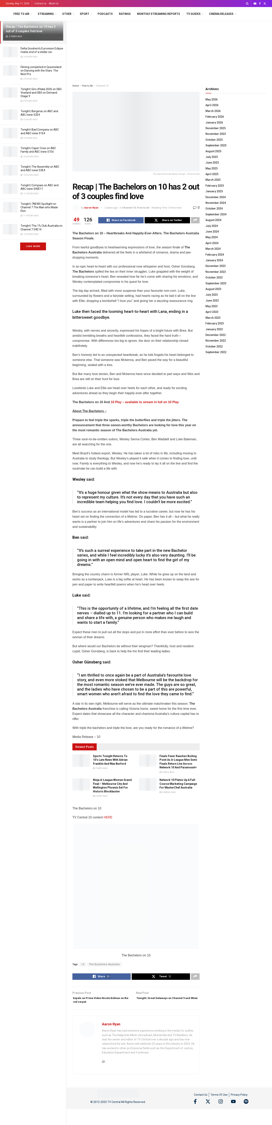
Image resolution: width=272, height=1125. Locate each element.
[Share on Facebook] (121, 221)
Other (66, 13)
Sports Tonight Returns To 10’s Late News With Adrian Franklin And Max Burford (110, 760)
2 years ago (111, 207)
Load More (33, 246)
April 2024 (211, 243)
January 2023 (214, 329)
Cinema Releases (221, 13)
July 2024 (211, 225)
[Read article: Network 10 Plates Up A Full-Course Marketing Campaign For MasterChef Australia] (148, 785)
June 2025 (212, 162)
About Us (54, 3)
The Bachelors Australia (104, 965)
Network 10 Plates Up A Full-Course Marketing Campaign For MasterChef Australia (178, 784)
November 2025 (215, 133)
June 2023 (212, 300)
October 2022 (214, 346)
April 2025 (211, 174)
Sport (84, 13)
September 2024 (215, 214)
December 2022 (215, 335)
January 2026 (214, 122)
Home (75, 85)
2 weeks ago (167, 793)
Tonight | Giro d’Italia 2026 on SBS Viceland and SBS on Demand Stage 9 (41, 93)
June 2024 (212, 231)
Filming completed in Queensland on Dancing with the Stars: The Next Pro (41, 70)
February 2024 (214, 254)
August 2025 (213, 151)
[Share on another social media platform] (195, 221)
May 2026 (211, 99)
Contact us (40, 3)
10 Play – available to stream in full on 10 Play (145, 402)
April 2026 (211, 105)
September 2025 (215, 145)
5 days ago (100, 796)
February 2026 (214, 116)
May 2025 (211, 168)
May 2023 (211, 306)
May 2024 (211, 237)
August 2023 (213, 289)
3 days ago (100, 769)
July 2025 (211, 156)
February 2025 (214, 185)
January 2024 (214, 260)
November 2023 (215, 271)
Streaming (46, 13)
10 (83, 965)
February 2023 (214, 323)
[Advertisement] (169, 50)
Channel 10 (102, 85)
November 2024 (215, 202)
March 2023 (213, 317)
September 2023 (215, 283)
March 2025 (213, 179)
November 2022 (215, 340)
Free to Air (21, 13)
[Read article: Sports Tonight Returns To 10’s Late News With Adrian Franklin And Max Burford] (81, 761)
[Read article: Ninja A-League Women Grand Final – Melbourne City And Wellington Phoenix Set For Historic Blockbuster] (81, 785)
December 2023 (215, 266)
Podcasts (105, 13)
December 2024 (215, 197)
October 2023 (214, 277)
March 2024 (213, 248)
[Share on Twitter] (167, 221)
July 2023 (211, 294)
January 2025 (214, 191)
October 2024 (214, 208)
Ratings (125, 13)
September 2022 (215, 352)
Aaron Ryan (91, 207)
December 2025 (215, 128)
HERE (108, 818)
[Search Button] (247, 3)
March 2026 (213, 111)
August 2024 (213, 220)
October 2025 (214, 139)
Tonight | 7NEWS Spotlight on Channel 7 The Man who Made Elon (39, 207)
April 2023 (211, 311)
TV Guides (193, 13)
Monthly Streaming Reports (158, 13)
